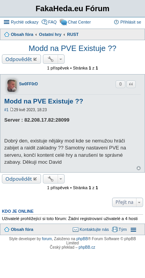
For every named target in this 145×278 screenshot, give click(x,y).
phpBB (82, 239)
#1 (6, 110)
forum (47, 239)
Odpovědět (18, 59)
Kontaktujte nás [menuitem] (94, 229)
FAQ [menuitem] (52, 22)
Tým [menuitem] (123, 229)
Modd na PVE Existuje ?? (72, 48)
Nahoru (138, 168)
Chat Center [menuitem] (79, 22)
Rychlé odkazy (25, 22)
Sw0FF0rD (28, 84)
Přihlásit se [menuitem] (130, 22)
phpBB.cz (86, 247)
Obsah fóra (22, 229)
